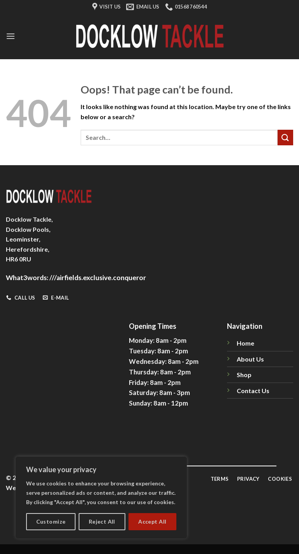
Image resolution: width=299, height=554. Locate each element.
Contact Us (253, 390)
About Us (250, 359)
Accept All (152, 521)
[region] (101, 497)
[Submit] (285, 137)
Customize (51, 521)
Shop (244, 374)
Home (245, 343)
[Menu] (10, 36)
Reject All (102, 521)
